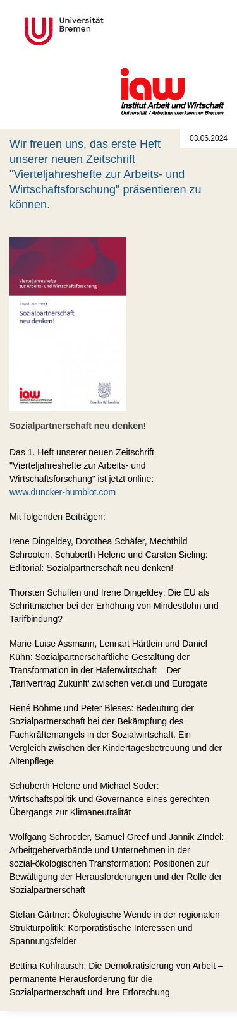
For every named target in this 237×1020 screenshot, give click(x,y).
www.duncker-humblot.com (62, 492)
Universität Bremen (106, 31)
